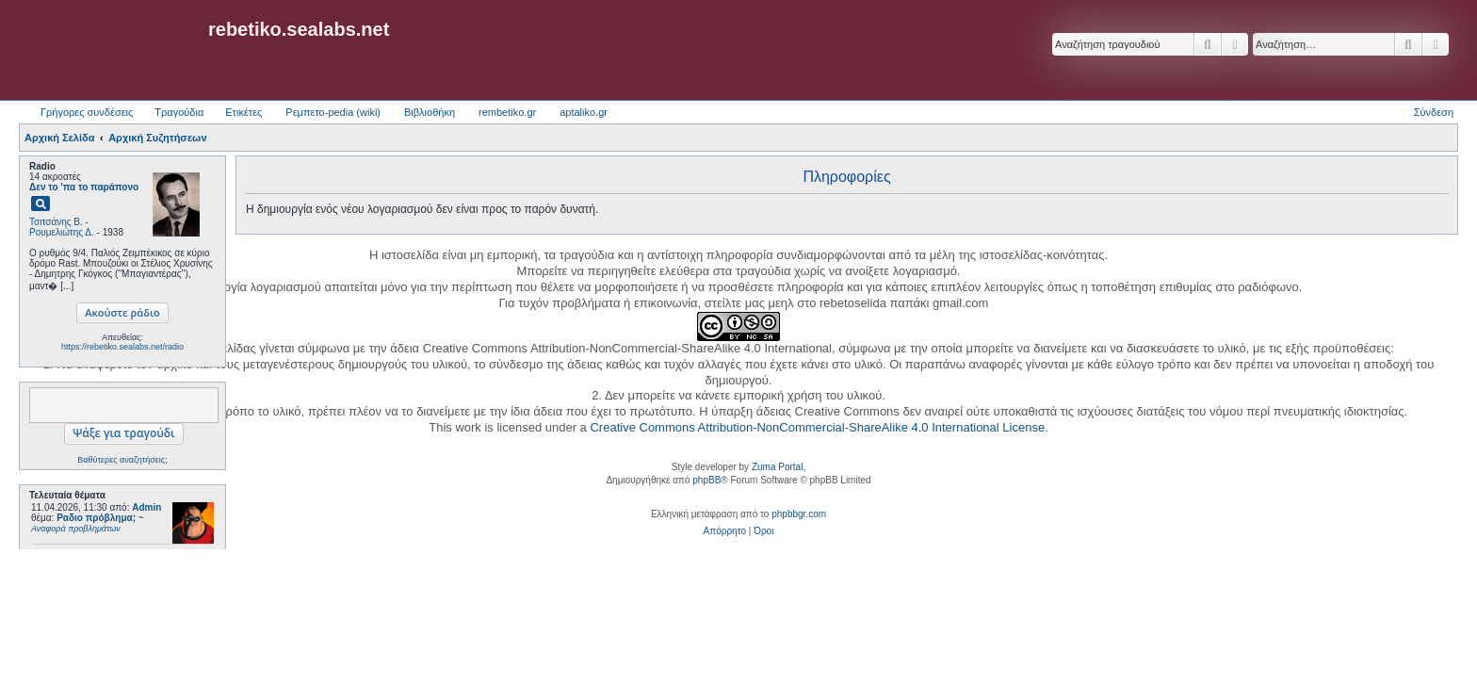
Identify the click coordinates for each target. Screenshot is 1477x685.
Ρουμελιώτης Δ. (61, 232)
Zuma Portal (777, 467)
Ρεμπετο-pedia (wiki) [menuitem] (333, 112)
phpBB (706, 480)
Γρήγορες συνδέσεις (87, 112)
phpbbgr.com (798, 514)
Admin (146, 507)
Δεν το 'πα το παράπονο (83, 187)
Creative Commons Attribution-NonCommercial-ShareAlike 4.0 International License (817, 427)
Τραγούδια (178, 112)
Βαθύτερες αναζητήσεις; (122, 460)
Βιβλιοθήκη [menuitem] (429, 112)
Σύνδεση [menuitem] (1433, 112)
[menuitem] (725, 531)
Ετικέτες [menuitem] (243, 112)
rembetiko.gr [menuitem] (507, 112)
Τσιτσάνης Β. (56, 222)
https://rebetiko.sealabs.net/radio (122, 346)
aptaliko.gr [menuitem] (584, 112)
